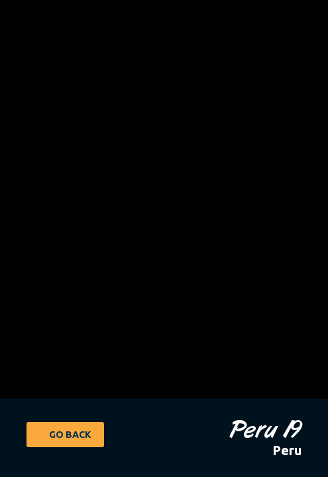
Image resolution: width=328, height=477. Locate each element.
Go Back (70, 434)
